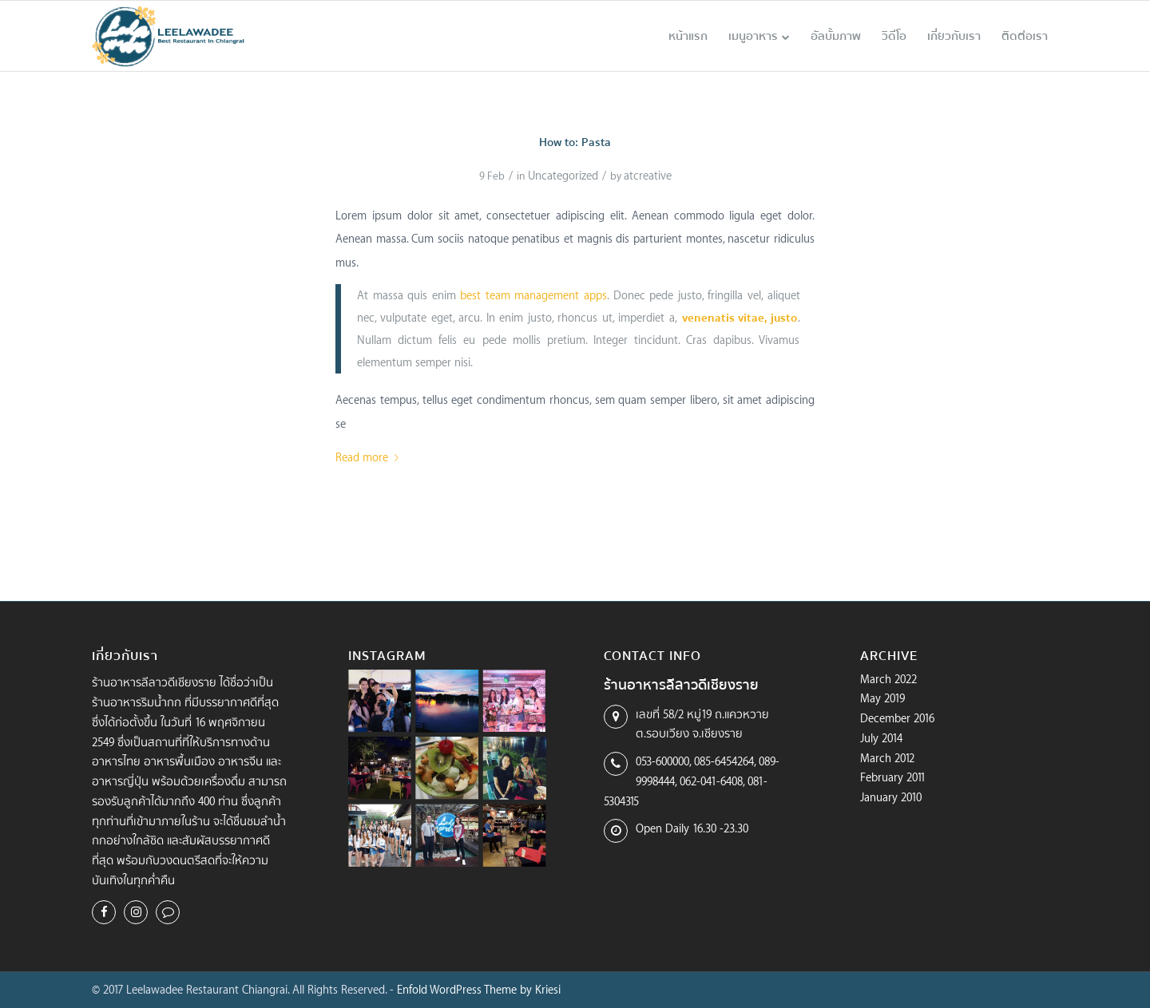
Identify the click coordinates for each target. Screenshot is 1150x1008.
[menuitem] (688, 36)
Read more (370, 456)
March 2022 (888, 678)
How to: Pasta (575, 142)
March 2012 (887, 757)
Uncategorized (563, 175)
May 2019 (882, 698)
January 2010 (891, 796)
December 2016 (897, 717)
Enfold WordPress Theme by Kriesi (479, 989)
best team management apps (533, 294)
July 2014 (881, 737)
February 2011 (893, 777)
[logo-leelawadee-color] (168, 36)
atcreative (648, 175)
